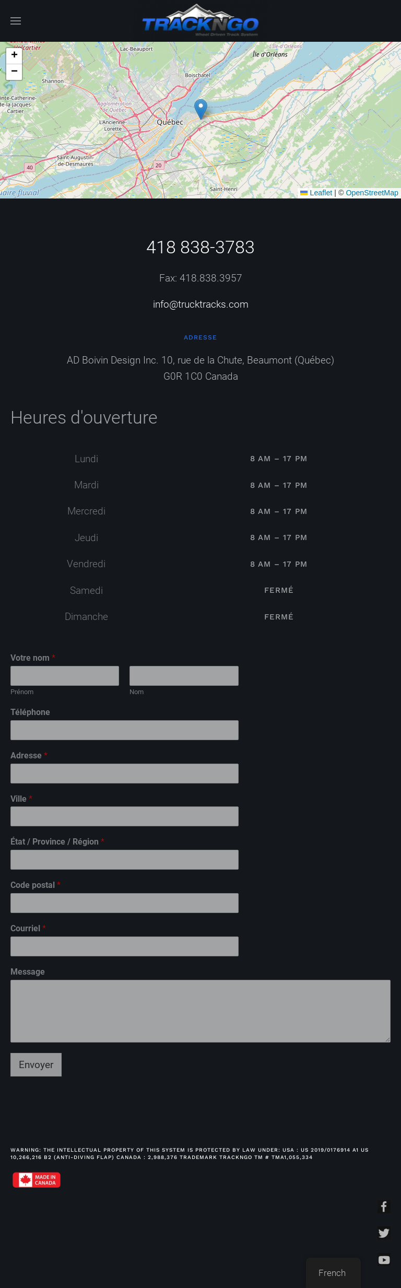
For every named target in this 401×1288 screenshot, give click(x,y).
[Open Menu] (15, 21)
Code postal (35, 885)
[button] (200, 109)
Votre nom (32, 658)
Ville (21, 799)
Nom (136, 692)
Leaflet (316, 193)
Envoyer (36, 1065)
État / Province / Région (57, 842)
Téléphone (30, 712)
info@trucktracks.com (201, 304)
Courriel (28, 928)
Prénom (21, 692)
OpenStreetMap (372, 193)
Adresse (29, 755)
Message (27, 972)
